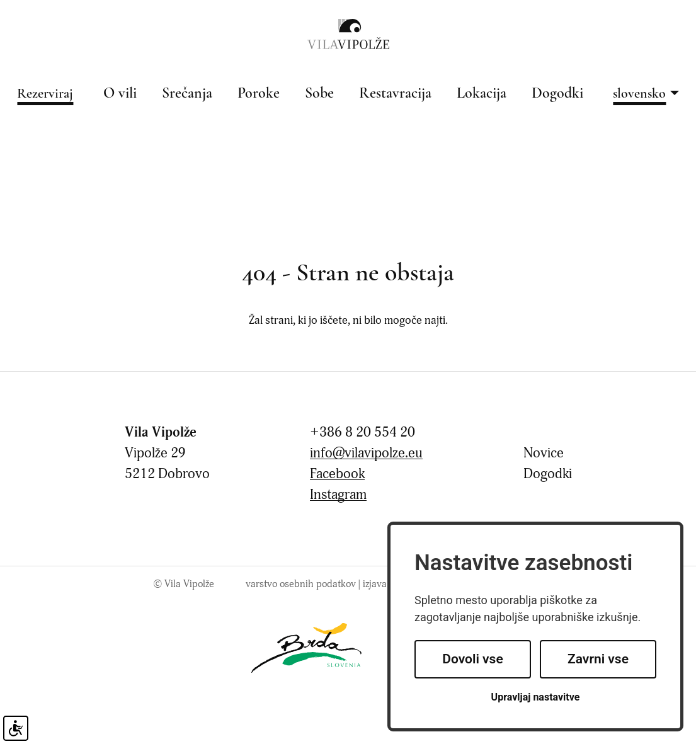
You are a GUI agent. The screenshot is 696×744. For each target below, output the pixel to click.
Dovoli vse (472, 659)
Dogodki (557, 93)
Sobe (319, 93)
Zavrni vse (598, 659)
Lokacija (481, 93)
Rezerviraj (45, 94)
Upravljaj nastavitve (535, 697)
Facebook (337, 474)
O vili (120, 93)
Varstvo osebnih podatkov (301, 584)
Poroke (258, 93)
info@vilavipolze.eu (366, 453)
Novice (543, 453)
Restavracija (395, 93)
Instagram (338, 494)
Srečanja (187, 93)
